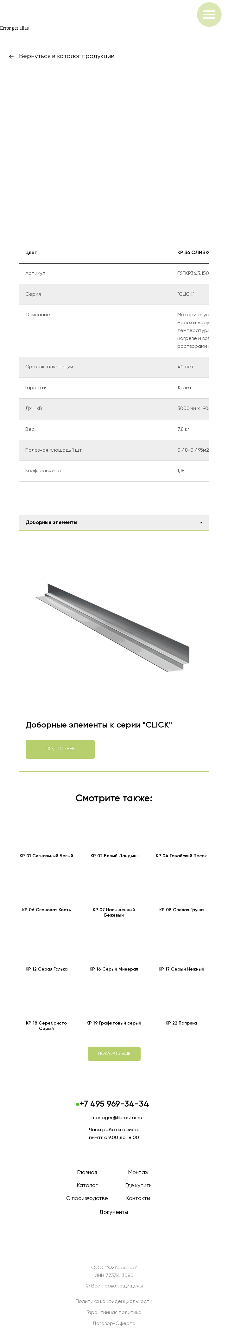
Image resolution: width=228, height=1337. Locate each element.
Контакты (138, 1198)
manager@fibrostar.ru (117, 1117)
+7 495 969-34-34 (114, 1104)
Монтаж (138, 1172)
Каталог (87, 1185)
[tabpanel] (114, 650)
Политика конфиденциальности (114, 1301)
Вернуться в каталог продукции (66, 56)
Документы (113, 1212)
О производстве (87, 1198)
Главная (87, 1172)
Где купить (138, 1185)
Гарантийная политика (114, 1312)
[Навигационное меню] (209, 14)
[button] (114, 1054)
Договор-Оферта (114, 1323)
